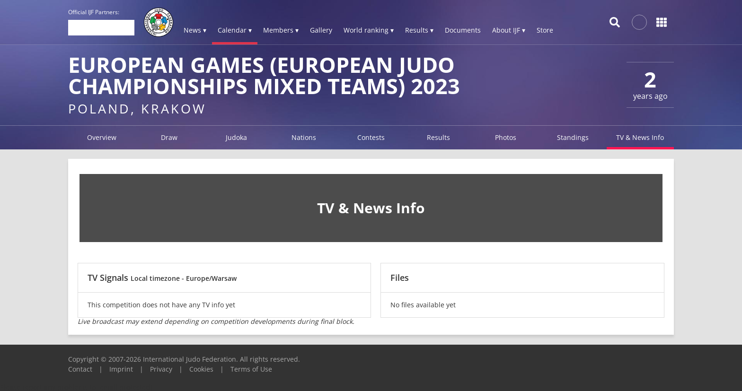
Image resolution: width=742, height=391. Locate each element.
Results (438, 137)
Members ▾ (281, 30)
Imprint (121, 369)
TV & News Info (640, 137)
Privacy (161, 369)
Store (545, 30)
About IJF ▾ (508, 30)
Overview (101, 137)
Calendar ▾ (235, 30)
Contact (80, 369)
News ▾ (195, 30)
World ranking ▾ (369, 30)
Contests (371, 137)
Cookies (201, 369)
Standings (573, 137)
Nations (304, 137)
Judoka (236, 137)
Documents (463, 30)
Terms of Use (251, 369)
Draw (169, 137)
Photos (505, 137)
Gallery (321, 30)
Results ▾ (419, 30)
